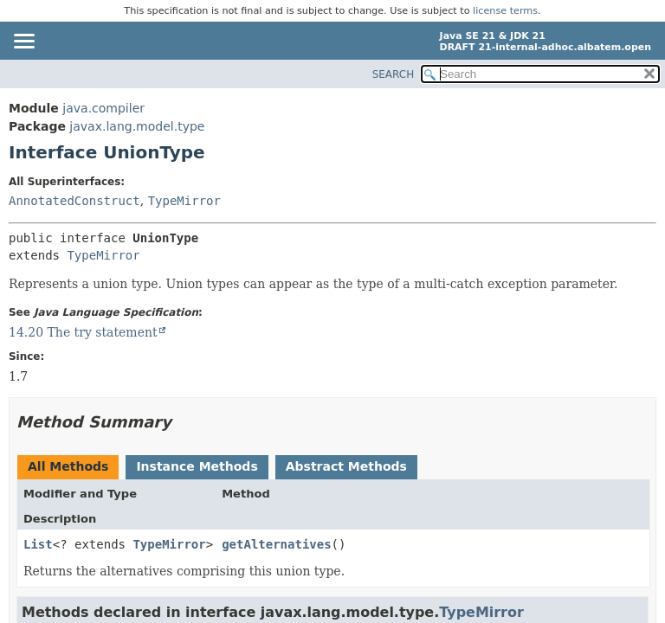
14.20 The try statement (83, 332)
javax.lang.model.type (136, 126)
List (38, 544)
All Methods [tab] (68, 466)
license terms (505, 10)
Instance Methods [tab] (196, 466)
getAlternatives (276, 544)
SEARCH (393, 74)
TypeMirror (184, 201)
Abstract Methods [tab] (346, 466)
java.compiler (103, 108)
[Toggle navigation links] (23, 42)
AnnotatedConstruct (74, 201)
